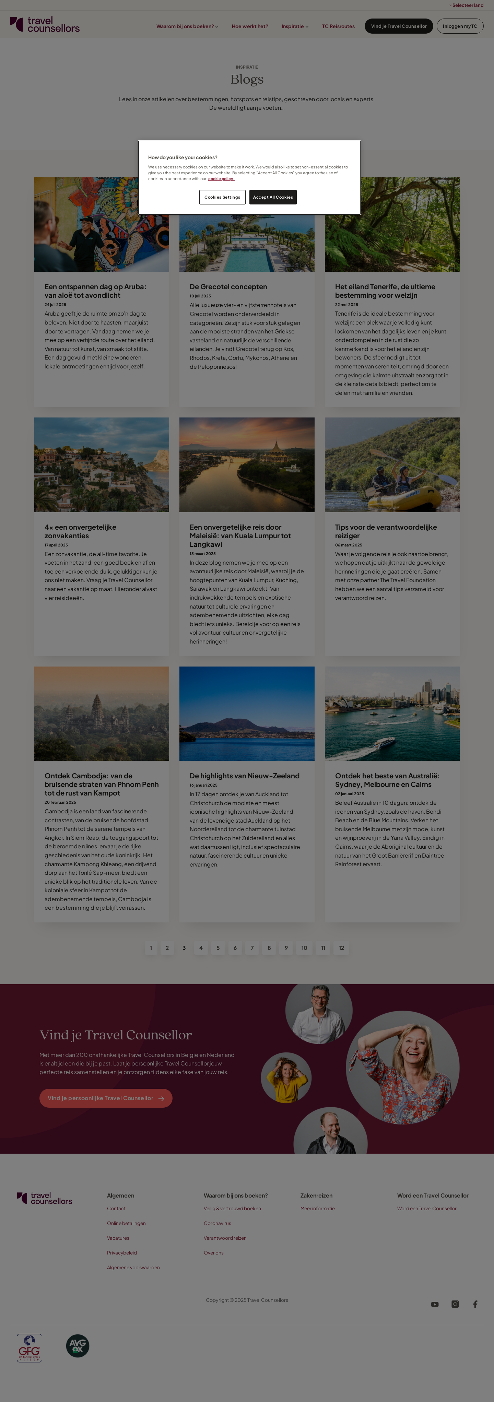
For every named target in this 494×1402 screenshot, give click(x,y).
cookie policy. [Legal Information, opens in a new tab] (221, 178)
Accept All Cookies (273, 197)
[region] (249, 177)
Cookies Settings (222, 197)
